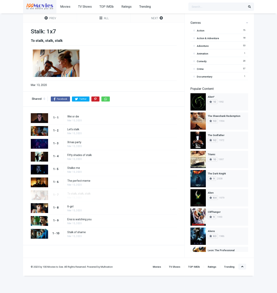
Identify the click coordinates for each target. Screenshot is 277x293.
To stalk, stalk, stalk (79, 193)
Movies (65, 6)
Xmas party (74, 142)
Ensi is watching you (79, 219)
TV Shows (85, 6)
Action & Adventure (208, 38)
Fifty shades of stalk (79, 155)
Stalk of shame (76, 232)
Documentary (204, 76)
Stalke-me (73, 167)
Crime (200, 69)
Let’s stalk (73, 129)
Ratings (126, 6)
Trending (145, 6)
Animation (202, 53)
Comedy (201, 61)
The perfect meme (78, 180)
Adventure (203, 46)
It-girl (70, 206)
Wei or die (73, 116)
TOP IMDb (106, 6)
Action (200, 30)
